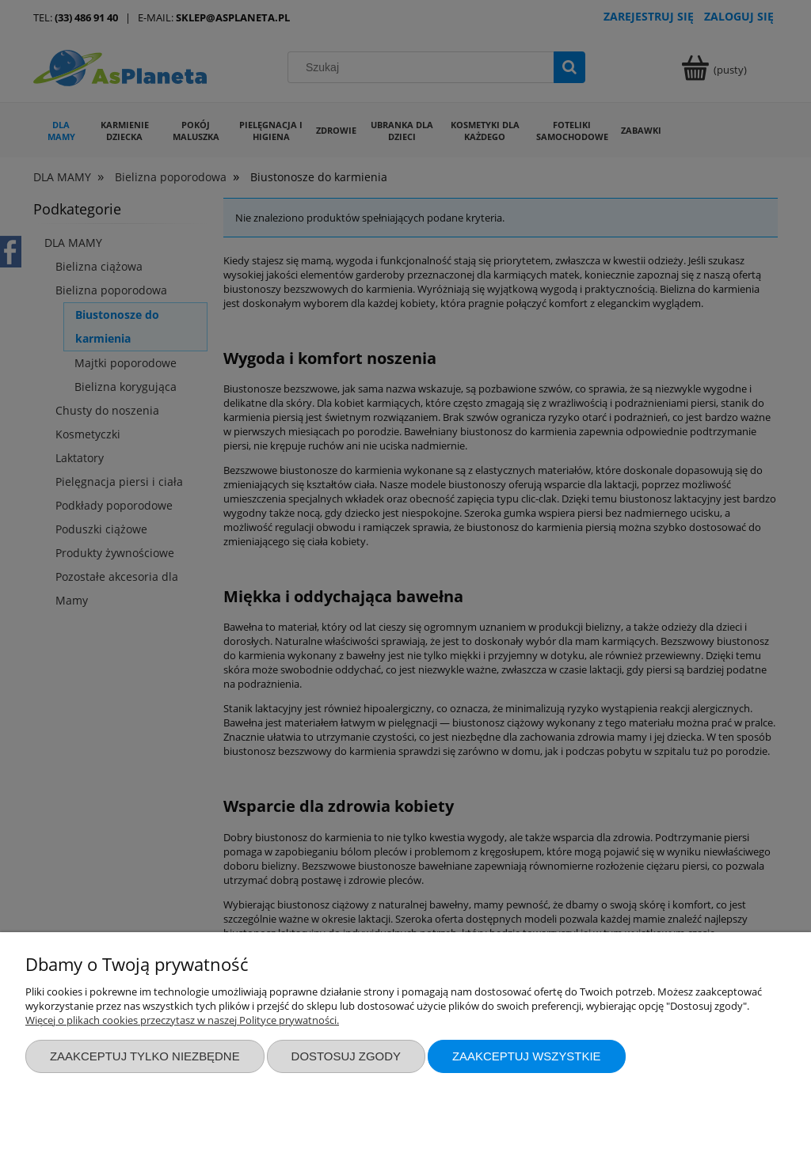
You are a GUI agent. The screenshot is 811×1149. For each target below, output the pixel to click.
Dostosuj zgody (346, 1056)
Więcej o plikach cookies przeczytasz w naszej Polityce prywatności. (182, 1020)
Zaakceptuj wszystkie (526, 1056)
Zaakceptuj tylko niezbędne (145, 1056)
